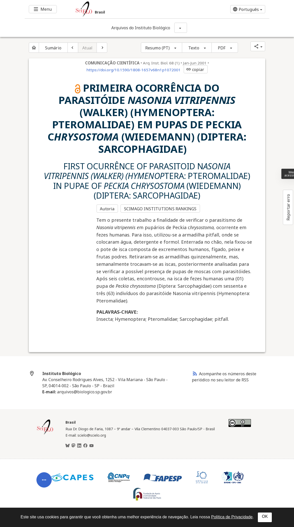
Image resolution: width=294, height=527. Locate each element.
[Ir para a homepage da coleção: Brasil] (127, 9)
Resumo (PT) (157, 48)
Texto (193, 48)
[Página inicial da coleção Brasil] (45, 434)
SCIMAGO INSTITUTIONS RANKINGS (160, 209)
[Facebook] (85, 446)
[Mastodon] (73, 446)
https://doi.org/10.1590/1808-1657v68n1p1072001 (133, 69)
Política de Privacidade (232, 517)
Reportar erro (288, 207)
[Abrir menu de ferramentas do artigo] (44, 483)
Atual (87, 48)
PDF (221, 48)
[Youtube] (91, 446)
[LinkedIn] (79, 446)
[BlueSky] (67, 446)
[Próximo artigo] (102, 48)
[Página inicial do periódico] (34, 48)
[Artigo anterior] (73, 48)
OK (265, 516)
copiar (195, 69)
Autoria (107, 209)
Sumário (53, 48)
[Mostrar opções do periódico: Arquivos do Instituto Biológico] (180, 28)
